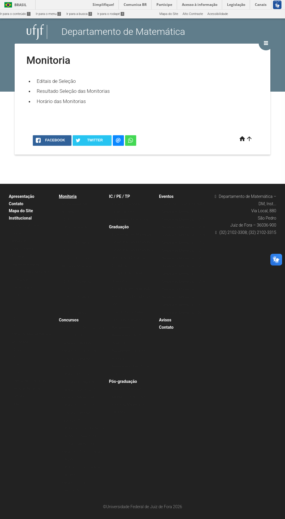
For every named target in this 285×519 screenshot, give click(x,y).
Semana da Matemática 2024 (183, 227)
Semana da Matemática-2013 (183, 289)
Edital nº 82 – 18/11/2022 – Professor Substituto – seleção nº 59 (82, 413)
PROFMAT (119, 412)
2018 (15, 319)
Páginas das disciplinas (129, 312)
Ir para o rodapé (110, 14)
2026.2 (17, 350)
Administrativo (22, 241)
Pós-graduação (123, 381)
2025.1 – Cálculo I (75, 313)
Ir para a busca (79, 14)
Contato (16, 203)
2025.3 (67, 251)
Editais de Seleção (56, 81)
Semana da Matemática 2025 (183, 220)
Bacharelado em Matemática (133, 235)
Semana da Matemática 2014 (183, 282)
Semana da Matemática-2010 (183, 313)
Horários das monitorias (79, 258)
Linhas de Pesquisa (26, 388)
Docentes (18, 256)
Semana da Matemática (179, 212)
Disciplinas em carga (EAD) (131, 289)
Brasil (14, 4)
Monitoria (68, 196)
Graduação (119, 227)
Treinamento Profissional (130, 220)
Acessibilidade (217, 14)
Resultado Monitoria (76, 266)
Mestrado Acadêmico (127, 389)
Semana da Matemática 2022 (183, 243)
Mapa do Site (168, 14)
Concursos (68, 320)
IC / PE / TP (119, 196)
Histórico (18, 233)
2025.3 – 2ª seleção (76, 243)
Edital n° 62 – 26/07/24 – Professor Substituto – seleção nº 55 (80, 358)
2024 (15, 295)
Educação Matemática (128, 405)
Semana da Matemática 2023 (183, 235)
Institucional (20, 218)
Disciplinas (120, 266)
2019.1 (67, 220)
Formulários (20, 396)
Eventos (166, 196)
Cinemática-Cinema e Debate (183, 204)
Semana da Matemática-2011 (183, 305)
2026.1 (17, 357)
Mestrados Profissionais (129, 397)
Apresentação (21, 196)
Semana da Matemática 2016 (183, 274)
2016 (15, 326)
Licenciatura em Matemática (132, 242)
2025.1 (17, 373)
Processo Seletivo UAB (78, 444)
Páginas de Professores (29, 381)
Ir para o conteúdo (15, 14)
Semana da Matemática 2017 (183, 266)
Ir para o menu (48, 14)
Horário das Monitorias (61, 101)
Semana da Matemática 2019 (183, 251)
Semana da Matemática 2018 (183, 258)
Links (15, 404)
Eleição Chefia (22, 288)
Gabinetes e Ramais (26, 264)
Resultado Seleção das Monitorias (73, 91)
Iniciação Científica (125, 204)
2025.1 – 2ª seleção (76, 297)
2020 (15, 311)
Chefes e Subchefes (26, 225)
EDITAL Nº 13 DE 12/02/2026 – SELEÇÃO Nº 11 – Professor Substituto (83, 335)
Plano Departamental (127, 320)
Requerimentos (123, 328)
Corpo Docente (22, 249)
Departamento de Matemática (123, 31)
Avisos (165, 320)
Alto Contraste (192, 14)
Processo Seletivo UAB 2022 (82, 397)
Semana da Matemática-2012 (183, 297)
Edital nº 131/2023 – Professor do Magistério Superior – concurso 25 (79, 382)
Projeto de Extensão (126, 212)
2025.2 (17, 365)
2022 (15, 303)
